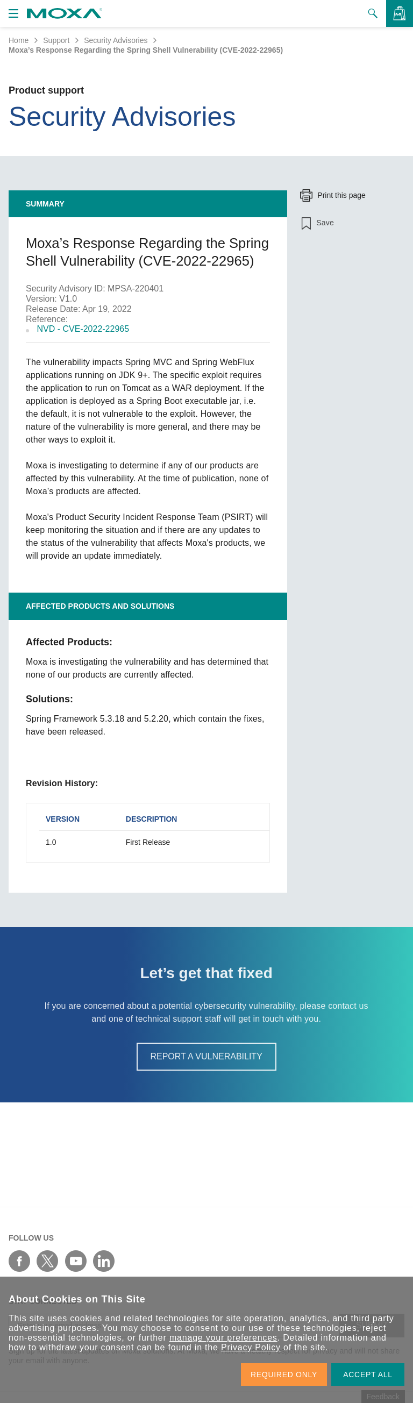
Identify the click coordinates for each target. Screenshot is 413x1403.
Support (56, 40)
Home (19, 40)
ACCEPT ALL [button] (368, 1374)
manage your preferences (223, 1337)
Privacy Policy (251, 1347)
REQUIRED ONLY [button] (284, 1374)
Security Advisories (115, 40)
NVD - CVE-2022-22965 (83, 328)
